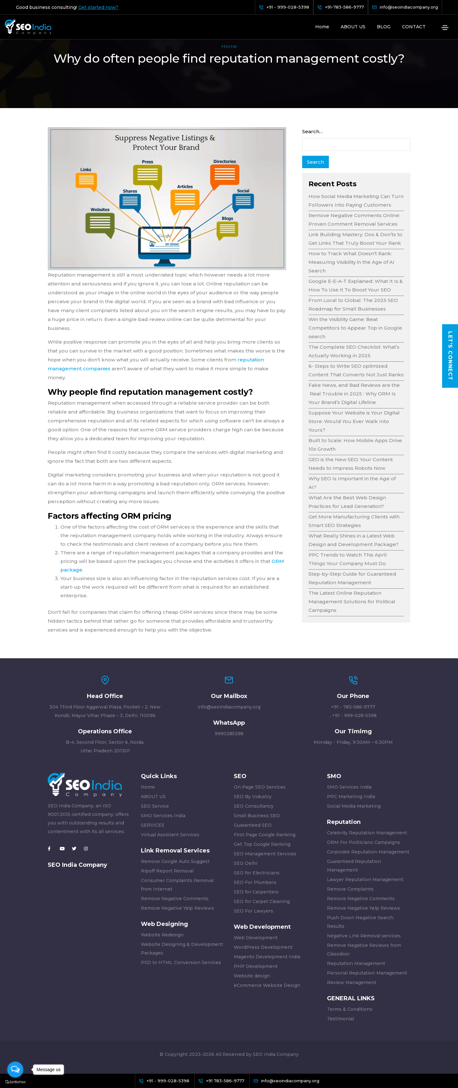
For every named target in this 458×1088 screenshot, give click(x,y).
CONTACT (414, 27)
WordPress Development (263, 947)
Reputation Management (356, 963)
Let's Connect (450, 356)
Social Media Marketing (354, 806)
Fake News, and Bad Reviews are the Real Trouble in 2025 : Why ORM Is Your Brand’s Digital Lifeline (354, 393)
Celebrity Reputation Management (367, 833)
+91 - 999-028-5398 (354, 715)
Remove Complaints (350, 889)
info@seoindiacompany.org (229, 707)
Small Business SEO (257, 815)
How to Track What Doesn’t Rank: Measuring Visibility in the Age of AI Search (351, 262)
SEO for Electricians (257, 873)
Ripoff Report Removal (167, 871)
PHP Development (256, 966)
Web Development (256, 938)
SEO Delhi (245, 863)
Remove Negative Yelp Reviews (177, 908)
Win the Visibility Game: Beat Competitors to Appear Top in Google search (355, 327)
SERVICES (152, 825)
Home (322, 27)
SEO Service (155, 806)
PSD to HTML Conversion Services (181, 962)
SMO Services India (163, 815)
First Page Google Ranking (264, 835)
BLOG (384, 27)
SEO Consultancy (254, 806)
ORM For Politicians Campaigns (363, 842)
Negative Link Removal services (364, 936)
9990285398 (229, 733)
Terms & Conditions (349, 1009)
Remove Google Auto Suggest (175, 861)
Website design (252, 976)
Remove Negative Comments (175, 898)
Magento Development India (267, 957)
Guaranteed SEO (253, 825)
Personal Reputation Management (367, 973)
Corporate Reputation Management (368, 852)
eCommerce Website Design (267, 985)
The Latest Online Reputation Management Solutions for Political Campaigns (352, 601)
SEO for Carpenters (256, 892)
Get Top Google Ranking (262, 844)
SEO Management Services (265, 854)
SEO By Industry (253, 796)
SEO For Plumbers (255, 882)
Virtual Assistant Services (170, 835)
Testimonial (340, 1019)
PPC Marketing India (351, 796)
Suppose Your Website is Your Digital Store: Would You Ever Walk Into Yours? (354, 421)
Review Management (351, 982)
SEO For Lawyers (253, 911)
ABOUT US (353, 27)
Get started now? (98, 7)
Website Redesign (162, 935)
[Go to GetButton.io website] (15, 1082)
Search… (312, 131)
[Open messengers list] (15, 1070)
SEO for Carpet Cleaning (262, 901)
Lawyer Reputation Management (365, 879)
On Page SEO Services (260, 787)
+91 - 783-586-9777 (353, 707)
